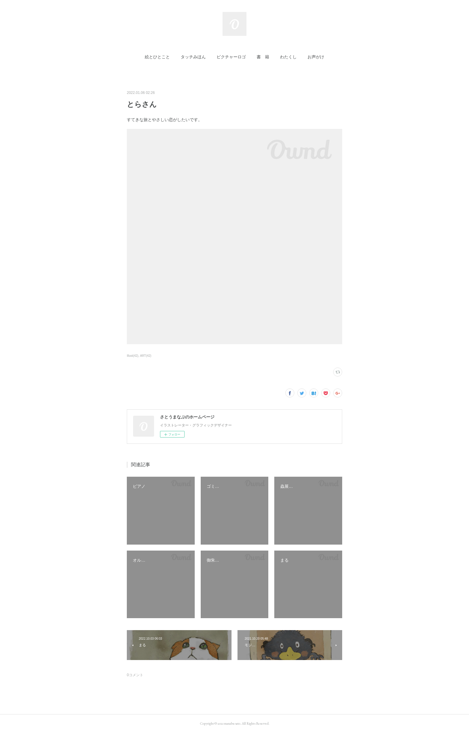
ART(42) (145, 355)
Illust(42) (132, 355)
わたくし (288, 57)
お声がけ (315, 57)
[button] (157, 57)
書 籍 (263, 57)
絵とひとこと (157, 57)
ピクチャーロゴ (231, 57)
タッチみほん (193, 57)
